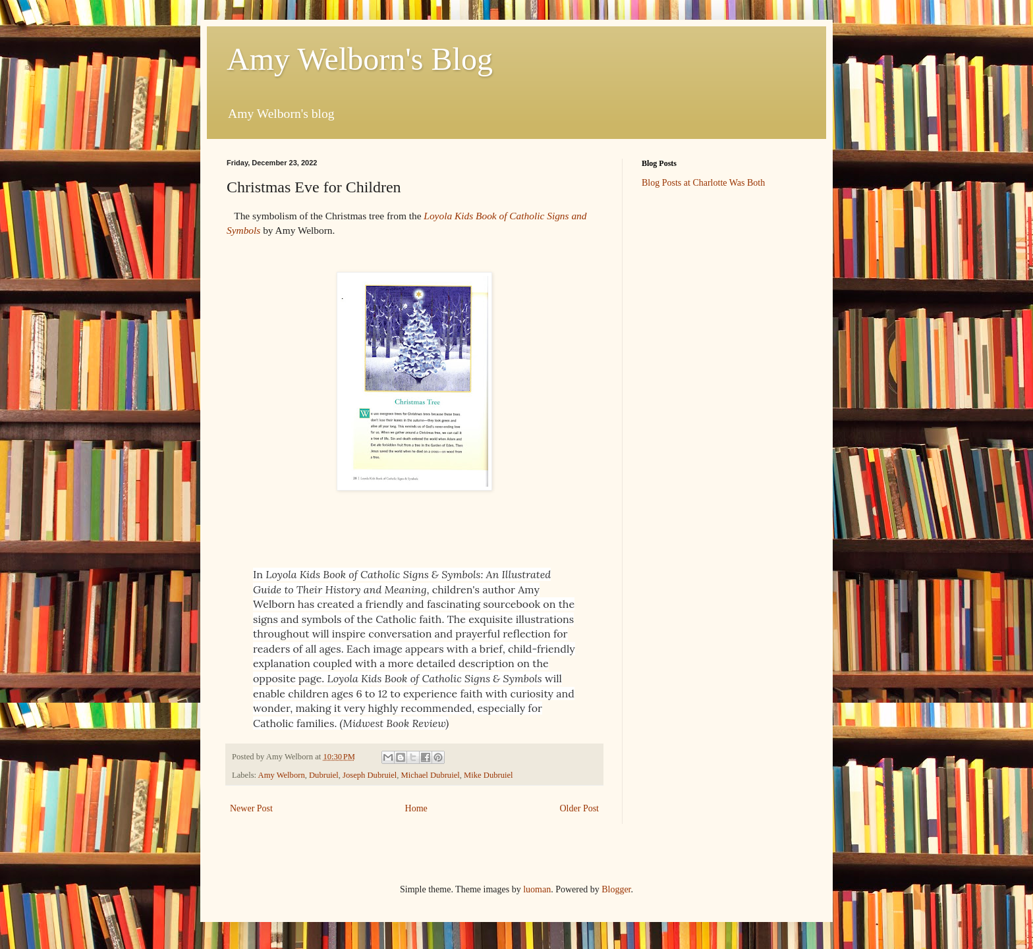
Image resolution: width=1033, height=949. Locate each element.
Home (416, 808)
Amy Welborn (281, 775)
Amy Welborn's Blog (360, 58)
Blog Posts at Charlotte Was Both (703, 183)
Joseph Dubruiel (370, 775)
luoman (537, 889)
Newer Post (251, 808)
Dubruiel (324, 775)
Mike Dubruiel (488, 775)
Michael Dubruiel (430, 775)
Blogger (615, 889)
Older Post (580, 808)
